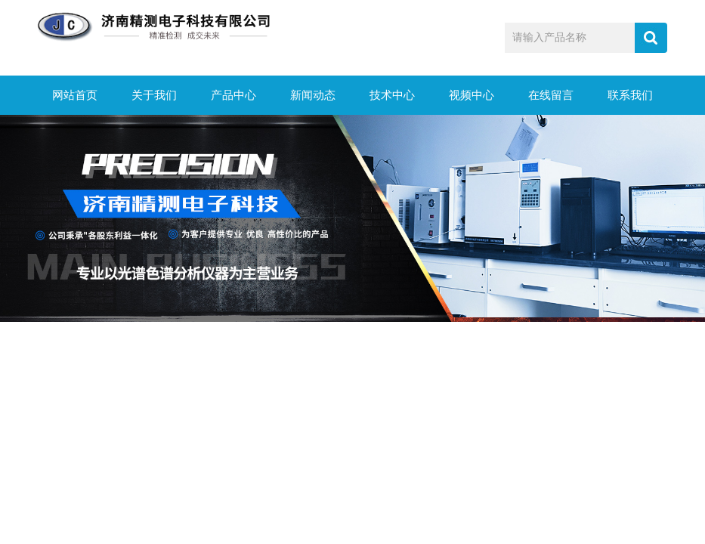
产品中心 (233, 95)
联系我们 (630, 95)
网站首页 (74, 95)
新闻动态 (312, 95)
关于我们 (154, 95)
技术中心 (392, 95)
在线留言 (551, 95)
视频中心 (471, 95)
